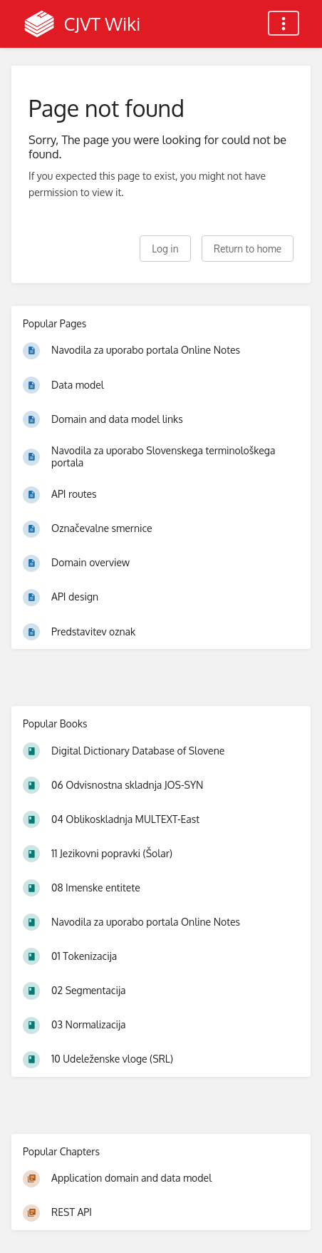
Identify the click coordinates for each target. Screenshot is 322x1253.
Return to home (247, 248)
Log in (165, 248)
